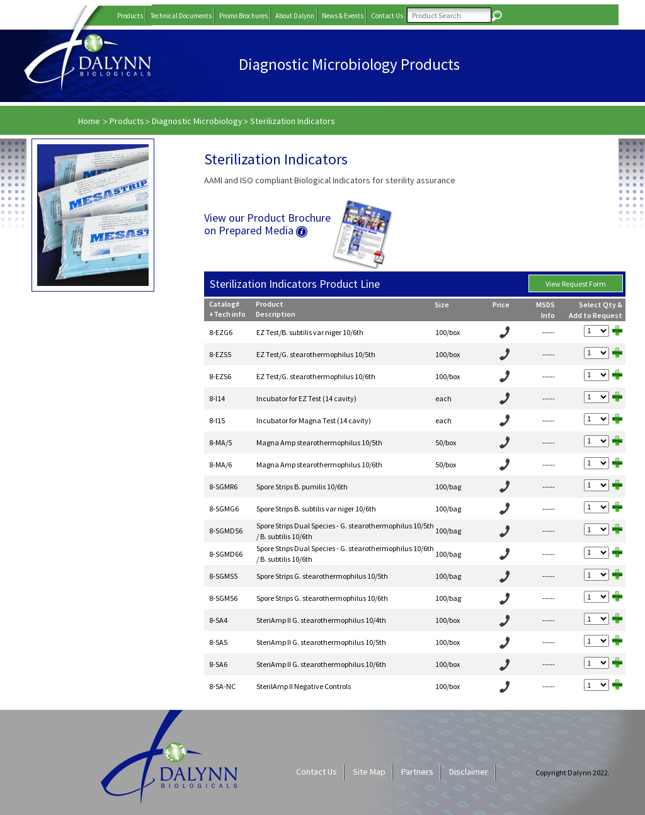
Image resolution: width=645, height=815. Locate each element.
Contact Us (387, 15)
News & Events (342, 15)
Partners (417, 771)
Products (130, 15)
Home (90, 121)
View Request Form (575, 283)
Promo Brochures (243, 15)
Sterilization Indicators (292, 121)
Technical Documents (181, 15)
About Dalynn (294, 15)
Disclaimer (468, 771)
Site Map (369, 771)
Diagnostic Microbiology (197, 121)
